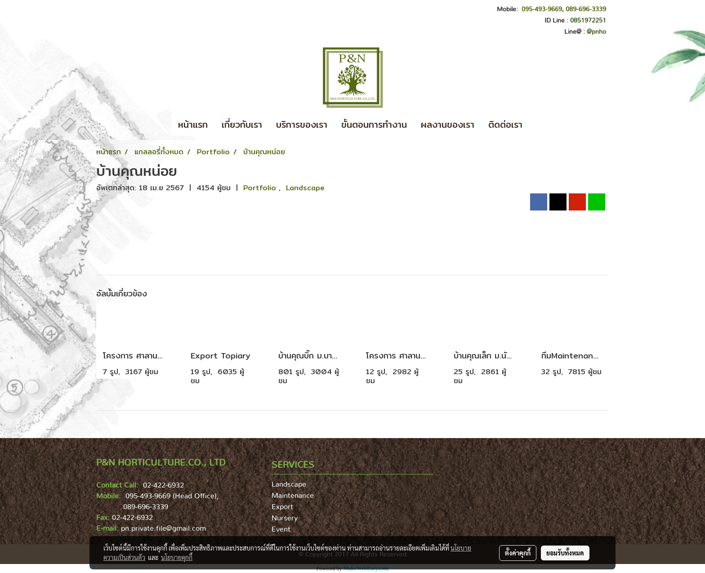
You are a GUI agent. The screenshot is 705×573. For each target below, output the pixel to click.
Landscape (305, 187)
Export (282, 506)
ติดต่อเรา (505, 124)
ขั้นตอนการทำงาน (374, 124)
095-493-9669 (542, 9)
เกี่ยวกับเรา (242, 124)
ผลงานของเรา (447, 124)
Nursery (285, 518)
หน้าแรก (193, 124)
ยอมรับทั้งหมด (565, 553)
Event (281, 529)
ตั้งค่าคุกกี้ (518, 553)
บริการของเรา (301, 124)
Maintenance (293, 495)
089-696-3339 (586, 9)
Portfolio (261, 187)
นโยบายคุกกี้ (176, 557)
